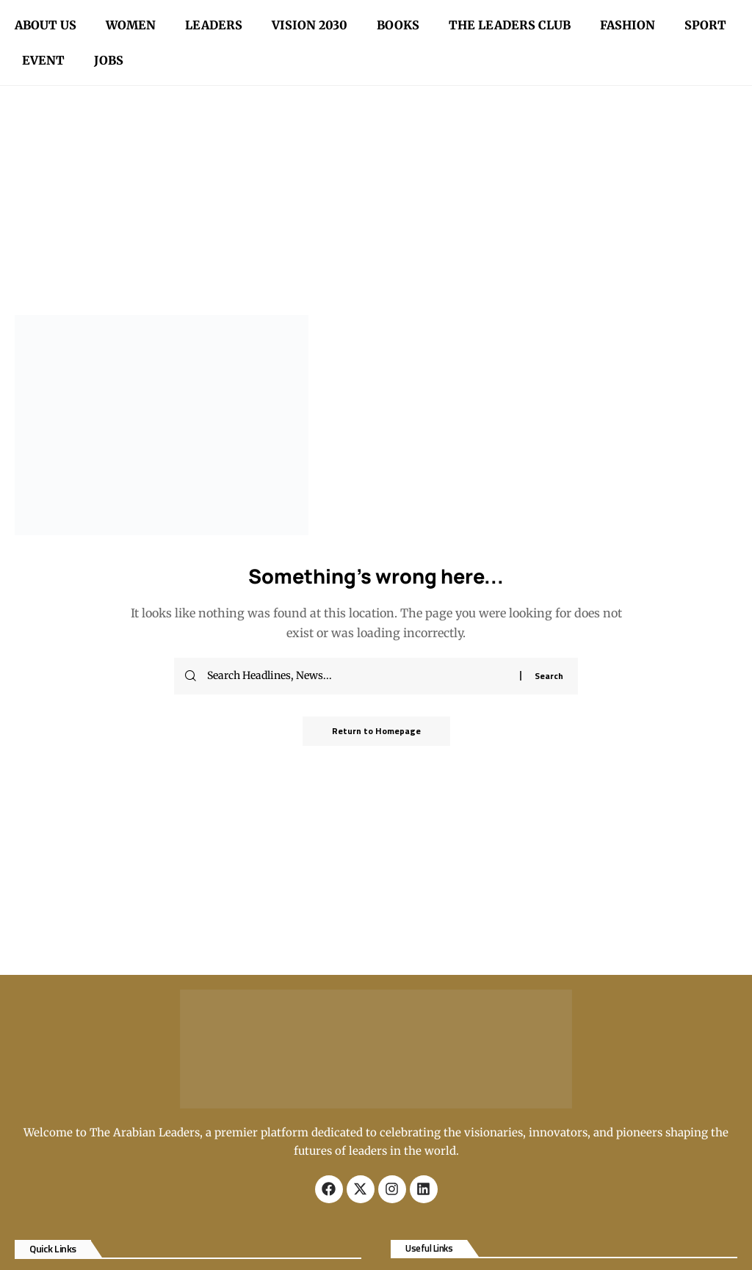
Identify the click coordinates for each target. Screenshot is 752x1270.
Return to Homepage (376, 731)
